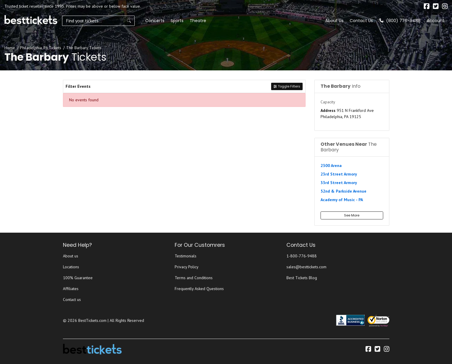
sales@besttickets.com (306, 266)
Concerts (136, 21)
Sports (158, 21)
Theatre (179, 21)
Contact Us (361, 21)
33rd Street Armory (339, 182)
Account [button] (435, 21)
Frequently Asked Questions (199, 288)
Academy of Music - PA (342, 199)
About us (70, 256)
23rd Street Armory (339, 174)
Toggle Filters (286, 86)
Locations (71, 266)
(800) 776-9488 (400, 21)
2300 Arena (331, 165)
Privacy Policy (187, 266)
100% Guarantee (78, 277)
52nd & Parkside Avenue (343, 191)
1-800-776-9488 (301, 256)
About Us (334, 21)
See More (351, 215)
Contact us (72, 299)
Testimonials (185, 256)
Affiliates (71, 288)
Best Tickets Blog (301, 277)
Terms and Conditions (194, 277)
